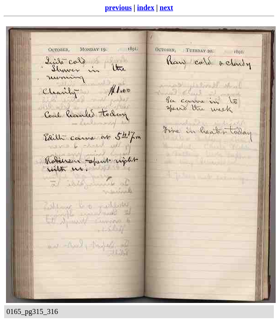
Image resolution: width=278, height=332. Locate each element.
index (145, 8)
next (166, 8)
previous (118, 8)
